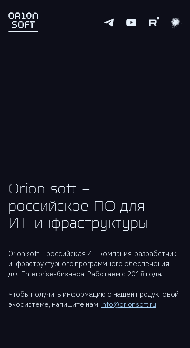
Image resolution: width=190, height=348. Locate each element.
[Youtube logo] (131, 22)
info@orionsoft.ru (128, 304)
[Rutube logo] (153, 22)
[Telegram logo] (109, 22)
